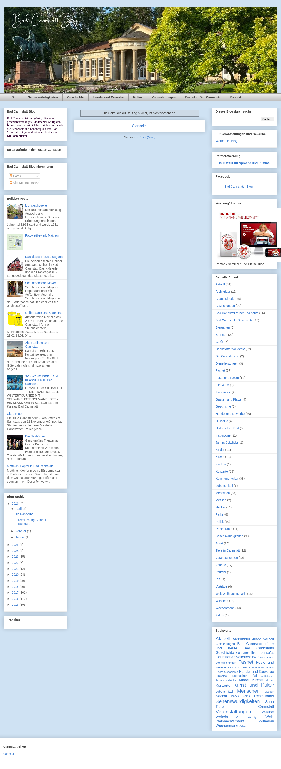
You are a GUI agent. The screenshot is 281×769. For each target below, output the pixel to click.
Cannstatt (9, 753)
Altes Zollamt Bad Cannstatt (37, 344)
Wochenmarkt (225, 608)
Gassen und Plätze (228, 399)
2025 (16, 544)
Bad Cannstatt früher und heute (237, 313)
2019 (16, 580)
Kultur (137, 97)
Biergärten (223, 327)
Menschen (223, 493)
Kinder (220, 449)
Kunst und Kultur (227, 478)
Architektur (223, 291)
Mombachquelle (36, 205)
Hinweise (222, 421)
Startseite (139, 126)
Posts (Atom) (147, 137)
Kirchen (221, 464)
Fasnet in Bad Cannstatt (202, 97)
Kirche (220, 457)
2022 (16, 562)
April (18, 508)
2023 (16, 556)
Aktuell (220, 284)
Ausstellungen (225, 305)
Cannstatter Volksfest (230, 349)
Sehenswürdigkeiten (43, 97)
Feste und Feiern (227, 377)
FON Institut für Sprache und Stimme (243, 163)
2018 (16, 586)
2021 (16, 568)
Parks (219, 514)
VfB (218, 579)
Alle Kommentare (23, 183)
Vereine (221, 565)
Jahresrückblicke (227, 442)
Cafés (220, 341)
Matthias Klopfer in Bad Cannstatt (30, 466)
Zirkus (220, 615)
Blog (15, 97)
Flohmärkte (223, 392)
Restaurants (224, 529)
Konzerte (222, 471)
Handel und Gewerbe (108, 97)
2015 (16, 604)
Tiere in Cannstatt (228, 550)
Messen (221, 500)
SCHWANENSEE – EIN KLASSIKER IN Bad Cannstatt (41, 380)
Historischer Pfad (227, 428)
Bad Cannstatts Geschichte (234, 320)
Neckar (220, 507)
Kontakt (235, 97)
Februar (21, 531)
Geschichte (75, 97)
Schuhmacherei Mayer (40, 283)
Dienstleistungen (227, 363)
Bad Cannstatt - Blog (238, 186)
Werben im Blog (226, 141)
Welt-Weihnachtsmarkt (231, 593)
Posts (15, 176)
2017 (16, 592)
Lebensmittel (224, 485)
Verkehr (221, 572)
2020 (16, 574)
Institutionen (224, 435)
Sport (219, 543)
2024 (16, 550)
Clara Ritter (15, 413)
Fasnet (220, 370)
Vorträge (221, 586)
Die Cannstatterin (227, 356)
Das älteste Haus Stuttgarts (44, 257)
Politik (220, 521)
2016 (16, 598)
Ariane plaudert (226, 298)
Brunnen (221, 334)
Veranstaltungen (164, 97)
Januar (20, 537)
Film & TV (222, 385)
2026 (16, 503)
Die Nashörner (35, 436)
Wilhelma (222, 601)
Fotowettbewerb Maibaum (43, 235)
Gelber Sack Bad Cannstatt (44, 312)
